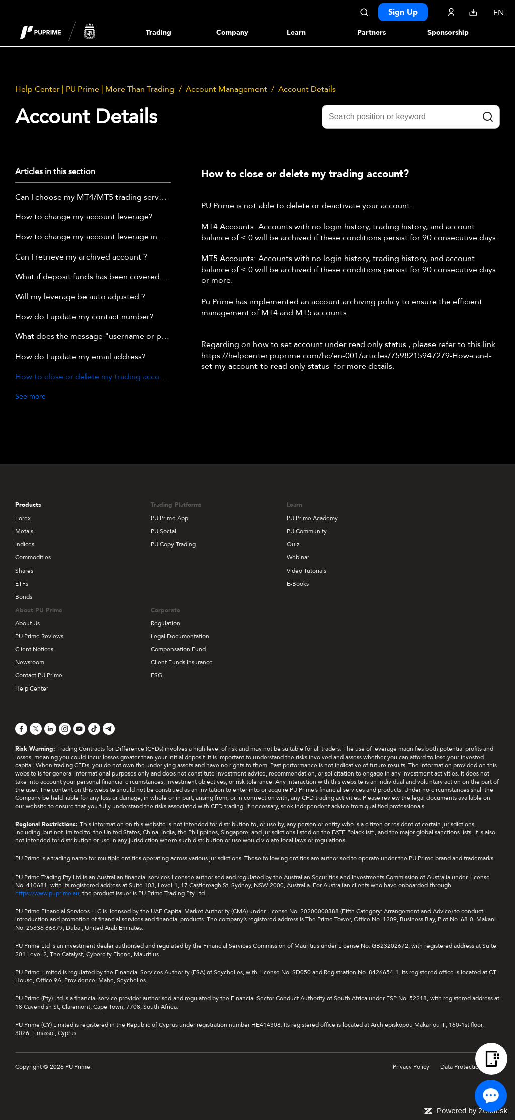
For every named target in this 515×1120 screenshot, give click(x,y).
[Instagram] (65, 729)
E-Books (298, 584)
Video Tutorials (306, 571)
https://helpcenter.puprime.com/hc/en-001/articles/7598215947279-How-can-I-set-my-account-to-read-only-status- (346, 361)
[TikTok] (94, 729)
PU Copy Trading (173, 544)
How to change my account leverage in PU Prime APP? (93, 237)
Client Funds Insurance (182, 662)
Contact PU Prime (38, 675)
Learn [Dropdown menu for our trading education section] (296, 32)
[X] (36, 729)
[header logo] (58, 32)
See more (30, 396)
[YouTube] (79, 729)
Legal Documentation (180, 636)
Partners (371, 32)
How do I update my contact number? (84, 317)
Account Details (307, 89)
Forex (23, 518)
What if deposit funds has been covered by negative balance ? (93, 277)
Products (28, 505)
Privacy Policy (411, 1067)
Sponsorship (448, 32)
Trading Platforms (176, 505)
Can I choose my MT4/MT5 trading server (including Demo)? (93, 198)
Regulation (165, 623)
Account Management (226, 89)
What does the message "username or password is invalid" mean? (93, 337)
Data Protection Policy (470, 1067)
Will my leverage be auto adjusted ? (80, 297)
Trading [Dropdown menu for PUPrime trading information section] (158, 32)
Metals (24, 531)
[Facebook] (21, 729)
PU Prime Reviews (39, 636)
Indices (24, 544)
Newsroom (29, 662)
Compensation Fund (178, 649)
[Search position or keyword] (411, 117)
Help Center (31, 688)
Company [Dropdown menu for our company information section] (232, 32)
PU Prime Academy (312, 518)
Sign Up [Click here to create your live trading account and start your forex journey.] (403, 12)
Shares (24, 571)
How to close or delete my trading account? (93, 377)
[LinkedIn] (50, 729)
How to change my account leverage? (84, 217)
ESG (156, 675)
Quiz (293, 544)
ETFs (21, 584)
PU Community (307, 531)
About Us (27, 623)
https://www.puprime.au (47, 893)
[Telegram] (109, 729)
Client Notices (34, 649)
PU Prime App (169, 518)
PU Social (163, 531)
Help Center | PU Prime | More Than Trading (95, 89)
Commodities (33, 557)
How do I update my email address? (80, 357)
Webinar (298, 557)
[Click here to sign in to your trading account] (451, 12)
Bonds (23, 597)
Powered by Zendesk (472, 1110)
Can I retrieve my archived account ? (81, 257)
